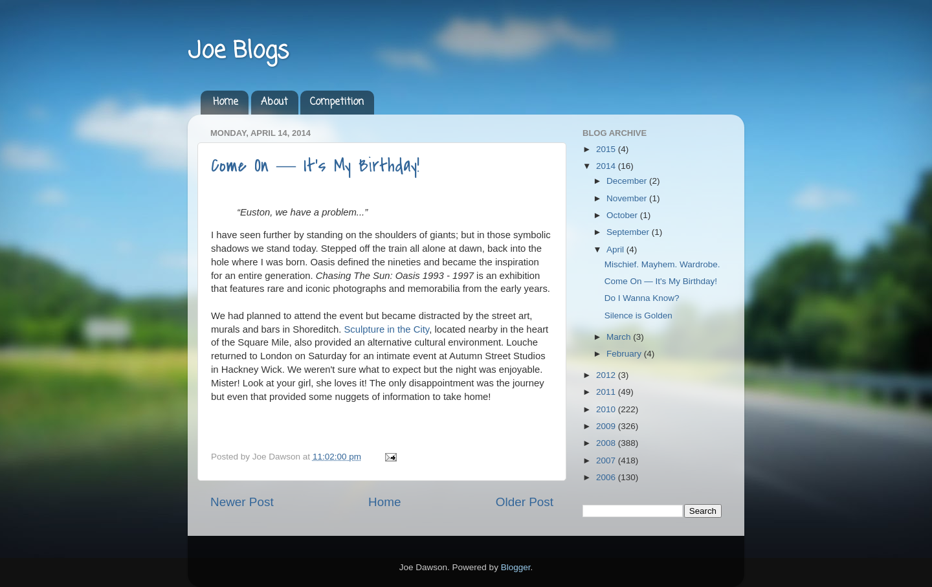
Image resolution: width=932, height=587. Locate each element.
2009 (607, 426)
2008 (607, 443)
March (619, 337)
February (625, 354)
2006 (607, 477)
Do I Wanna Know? (642, 298)
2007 (607, 460)
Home (225, 102)
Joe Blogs (238, 51)
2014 (607, 166)
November (627, 198)
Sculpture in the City (386, 329)
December (627, 181)
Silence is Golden (638, 315)
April (616, 249)
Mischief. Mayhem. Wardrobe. (662, 264)
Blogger (516, 567)
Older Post (524, 502)
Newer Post (242, 502)
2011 (607, 392)
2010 (607, 409)
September (629, 232)
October (623, 215)
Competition (337, 102)
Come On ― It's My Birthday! (315, 166)
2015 (607, 149)
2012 (607, 375)
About (274, 102)
